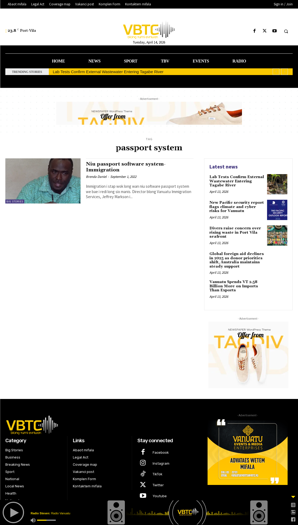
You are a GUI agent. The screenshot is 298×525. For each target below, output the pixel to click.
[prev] (276, 71)
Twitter (158, 485)
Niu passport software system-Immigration (127, 167)
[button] (286, 31)
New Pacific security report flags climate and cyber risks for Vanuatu (236, 206)
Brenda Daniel (96, 176)
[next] (284, 71)
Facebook (161, 452)
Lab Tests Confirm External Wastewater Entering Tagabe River (108, 71)
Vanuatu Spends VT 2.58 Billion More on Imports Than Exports (233, 286)
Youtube (160, 496)
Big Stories (14, 201)
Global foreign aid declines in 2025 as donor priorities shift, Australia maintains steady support (236, 260)
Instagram (161, 463)
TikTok (157, 474)
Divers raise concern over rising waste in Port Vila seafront (235, 232)
